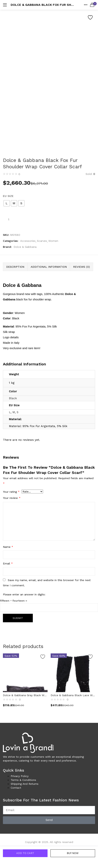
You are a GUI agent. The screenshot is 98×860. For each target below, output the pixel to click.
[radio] (7, 203)
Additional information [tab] (49, 266)
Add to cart (25, 853)
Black (13, 398)
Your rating (11, 491)
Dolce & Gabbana (25, 246)
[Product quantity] (8, 219)
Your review (12, 497)
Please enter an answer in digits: (24, 594)
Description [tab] (15, 266)
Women (53, 240)
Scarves (42, 240)
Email (8, 563)
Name (8, 546)
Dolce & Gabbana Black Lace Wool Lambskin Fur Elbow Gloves (73, 695)
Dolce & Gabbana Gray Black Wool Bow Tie (25, 695)
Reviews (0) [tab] (81, 266)
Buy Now (73, 853)
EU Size (8, 195)
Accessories (28, 240)
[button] (92, 5)
